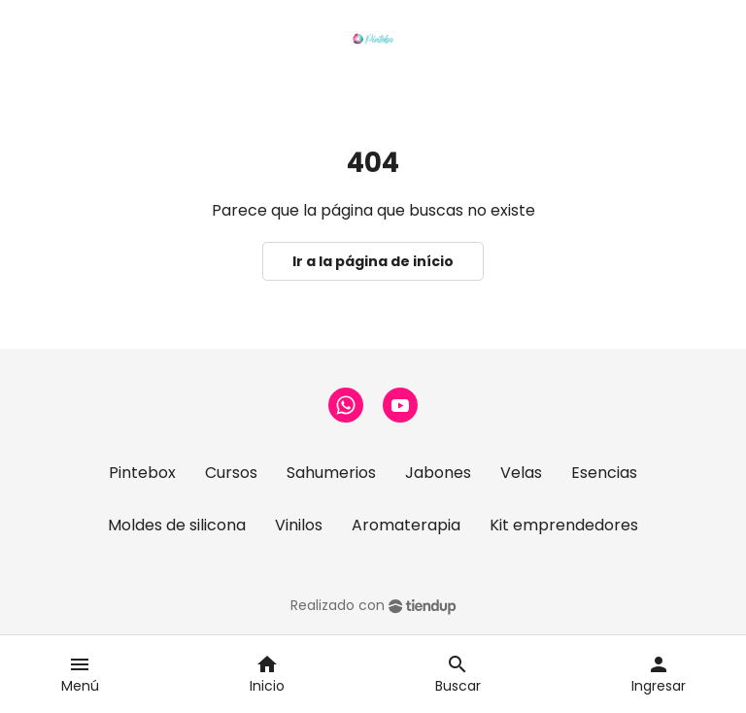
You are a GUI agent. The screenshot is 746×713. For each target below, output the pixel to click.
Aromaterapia (406, 525)
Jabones (438, 472)
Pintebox (142, 472)
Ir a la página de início (373, 261)
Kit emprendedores (564, 525)
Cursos (231, 472)
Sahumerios (331, 472)
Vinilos (298, 525)
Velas (521, 472)
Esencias (604, 472)
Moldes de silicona (177, 525)
